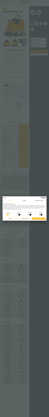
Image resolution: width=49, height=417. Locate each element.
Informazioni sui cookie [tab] (39, 200)
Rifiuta (10, 218)
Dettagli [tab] (24, 200)
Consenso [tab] (10, 200)
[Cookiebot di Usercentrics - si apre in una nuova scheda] (41, 198)
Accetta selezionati (24, 218)
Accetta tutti (39, 218)
